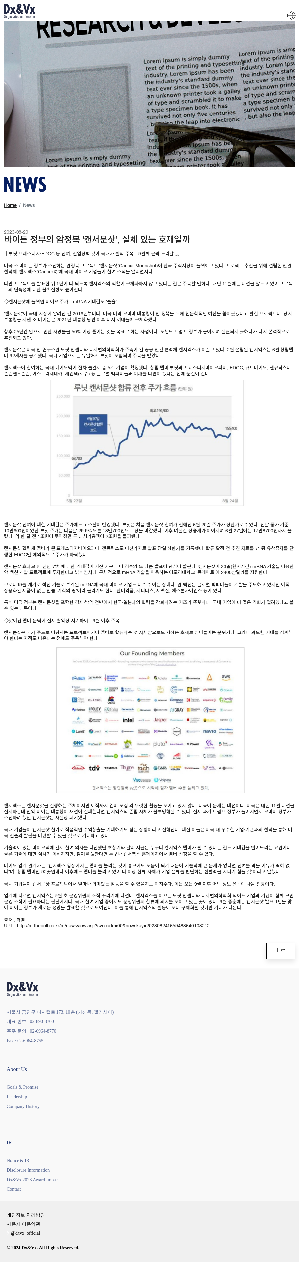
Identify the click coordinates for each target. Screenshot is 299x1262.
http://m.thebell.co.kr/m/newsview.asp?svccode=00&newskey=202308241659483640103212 (113, 926)
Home (10, 205)
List (281, 951)
